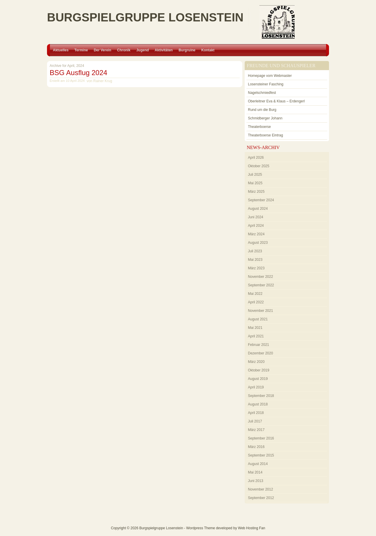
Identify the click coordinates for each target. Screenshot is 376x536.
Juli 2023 (255, 251)
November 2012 (260, 489)
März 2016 (256, 447)
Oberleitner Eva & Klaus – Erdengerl (276, 101)
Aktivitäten (164, 50)
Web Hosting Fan (251, 528)
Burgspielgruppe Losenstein (145, 17)
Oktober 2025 (258, 166)
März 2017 (256, 430)
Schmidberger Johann (265, 118)
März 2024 (256, 234)
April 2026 (256, 157)
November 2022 (260, 277)
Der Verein (102, 50)
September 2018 (261, 396)
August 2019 (258, 379)
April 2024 (256, 226)
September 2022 (261, 285)
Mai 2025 (255, 183)
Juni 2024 (255, 217)
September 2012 (261, 498)
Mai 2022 (255, 294)
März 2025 (256, 192)
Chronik (123, 50)
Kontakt (207, 50)
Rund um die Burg (262, 110)
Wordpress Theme (200, 528)
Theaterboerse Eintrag (265, 135)
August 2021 (258, 319)
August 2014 (258, 464)
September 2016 (261, 438)
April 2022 (256, 302)
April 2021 (256, 336)
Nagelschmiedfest (262, 93)
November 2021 (260, 311)
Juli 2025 (255, 175)
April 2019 (256, 387)
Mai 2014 (255, 472)
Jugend (142, 50)
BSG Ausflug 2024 (78, 73)
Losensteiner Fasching (265, 84)
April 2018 (256, 413)
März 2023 (256, 268)
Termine (81, 50)
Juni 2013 (255, 481)
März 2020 (256, 362)
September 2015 (261, 455)
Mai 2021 (255, 328)
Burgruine (187, 50)
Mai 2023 (255, 260)
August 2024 (258, 209)
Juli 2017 (255, 421)
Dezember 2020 (260, 353)
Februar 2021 (258, 345)
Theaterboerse (259, 127)
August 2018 (258, 404)
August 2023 (258, 243)
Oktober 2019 (258, 370)
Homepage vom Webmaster (270, 76)
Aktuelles (60, 50)
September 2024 (261, 200)
